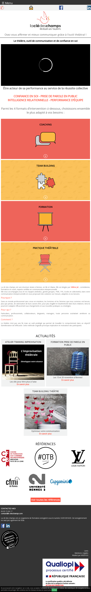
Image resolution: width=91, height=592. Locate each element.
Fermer (54, 590)
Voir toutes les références (45, 499)
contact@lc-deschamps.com (12, 513)
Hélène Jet (75, 287)
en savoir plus (46, 590)
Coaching (45, 126)
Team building (45, 167)
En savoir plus (23, 384)
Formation (45, 208)
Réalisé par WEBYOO (80, 555)
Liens (86, 551)
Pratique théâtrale (45, 248)
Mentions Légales (81, 553)
